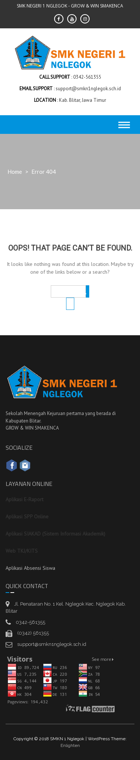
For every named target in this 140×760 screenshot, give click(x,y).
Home (14, 171)
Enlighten (70, 745)
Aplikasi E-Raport (24, 499)
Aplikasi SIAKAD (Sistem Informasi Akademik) (55, 533)
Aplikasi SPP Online (27, 516)
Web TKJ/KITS (22, 550)
